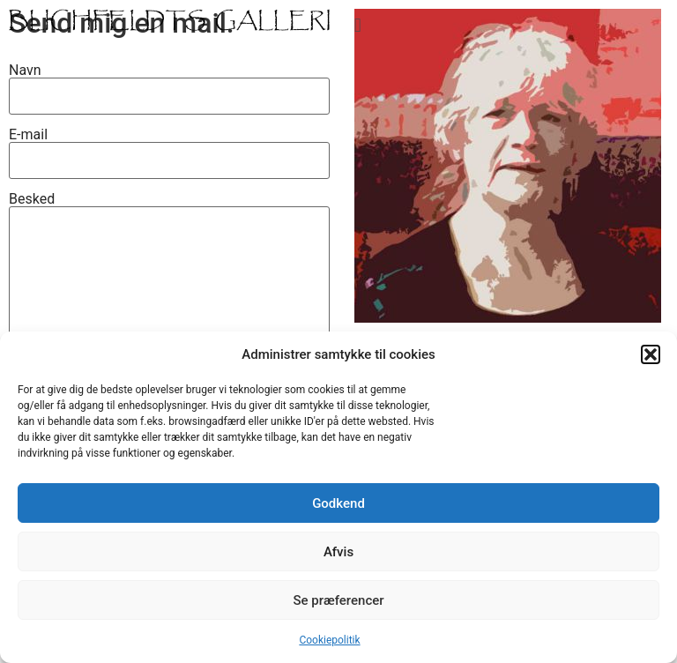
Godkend (338, 503)
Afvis (338, 552)
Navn (169, 83)
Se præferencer (338, 600)
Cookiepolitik (329, 640)
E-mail (169, 147)
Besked (169, 313)
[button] (650, 354)
